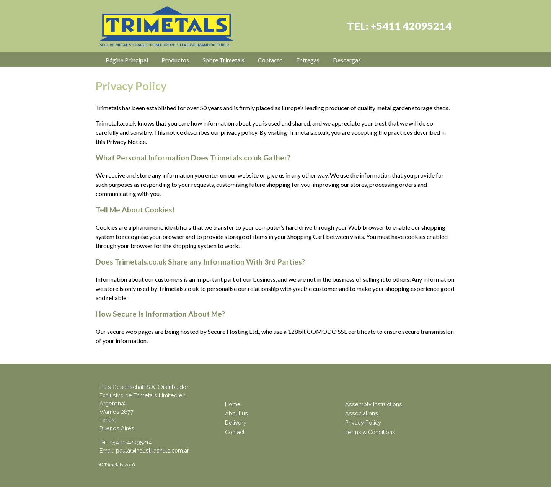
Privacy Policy (363, 422)
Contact (235, 432)
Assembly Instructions (373, 404)
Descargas (347, 60)
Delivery (235, 422)
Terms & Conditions (370, 432)
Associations (361, 413)
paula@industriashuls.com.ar (152, 450)
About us (236, 413)
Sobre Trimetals (223, 60)
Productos (175, 60)
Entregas (308, 60)
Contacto (270, 60)
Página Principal (127, 60)
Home (233, 404)
